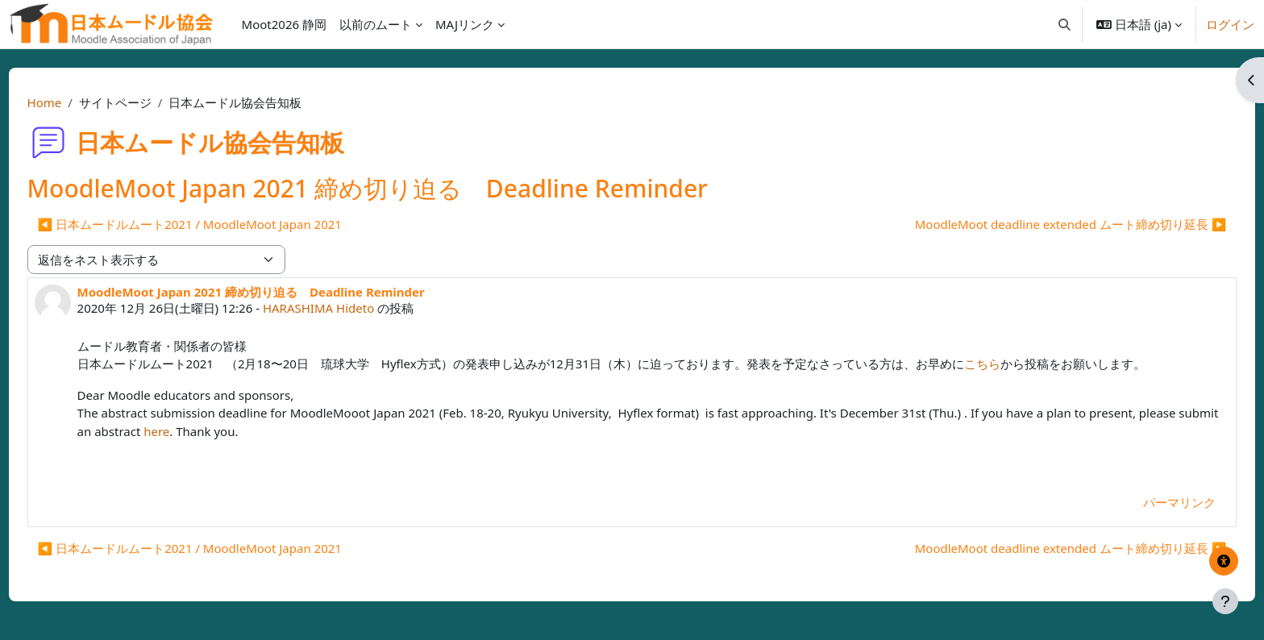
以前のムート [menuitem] (375, 24)
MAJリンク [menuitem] (464, 24)
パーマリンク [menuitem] (1149, 502)
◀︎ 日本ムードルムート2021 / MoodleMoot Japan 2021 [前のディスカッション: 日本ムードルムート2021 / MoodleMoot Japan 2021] (220, 224)
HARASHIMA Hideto (348, 308)
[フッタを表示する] (1225, 601)
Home (74, 102)
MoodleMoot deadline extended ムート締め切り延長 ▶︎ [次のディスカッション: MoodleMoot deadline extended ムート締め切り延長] (1040, 224)
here (269, 431)
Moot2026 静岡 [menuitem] (284, 24)
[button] (1064, 24)
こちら (1012, 363)
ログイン (1230, 24)
